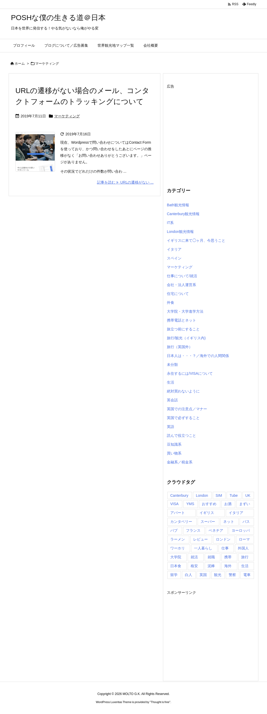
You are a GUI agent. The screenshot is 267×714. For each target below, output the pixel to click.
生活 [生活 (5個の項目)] (244, 566)
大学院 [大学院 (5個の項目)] (175, 557)
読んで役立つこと (181, 435)
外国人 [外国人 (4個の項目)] (243, 548)
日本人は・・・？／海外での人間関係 (198, 356)
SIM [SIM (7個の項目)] (219, 495)
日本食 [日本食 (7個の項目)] (175, 566)
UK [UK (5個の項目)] (247, 495)
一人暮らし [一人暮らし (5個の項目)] (203, 548)
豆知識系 (174, 444)
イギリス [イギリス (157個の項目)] (206, 513)
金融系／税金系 (179, 462)
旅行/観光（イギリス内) (186, 338)
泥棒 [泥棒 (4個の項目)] (211, 566)
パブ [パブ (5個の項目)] (174, 530)
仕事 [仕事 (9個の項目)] (225, 548)
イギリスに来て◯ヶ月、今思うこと (196, 240)
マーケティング (67, 116)
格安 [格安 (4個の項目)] (194, 566)
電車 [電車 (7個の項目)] (247, 575)
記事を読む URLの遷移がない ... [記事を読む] (125, 182)
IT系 (170, 223)
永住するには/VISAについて (190, 373)
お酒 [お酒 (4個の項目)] (228, 504)
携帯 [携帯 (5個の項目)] (228, 557)
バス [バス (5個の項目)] (246, 521)
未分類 (172, 364)
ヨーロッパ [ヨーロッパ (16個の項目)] (241, 530)
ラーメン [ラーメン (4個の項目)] (177, 539)
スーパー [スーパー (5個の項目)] (208, 521)
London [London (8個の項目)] (202, 495)
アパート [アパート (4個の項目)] (177, 513)
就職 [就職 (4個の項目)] (211, 557)
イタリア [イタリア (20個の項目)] (236, 513)
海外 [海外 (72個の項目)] (228, 566)
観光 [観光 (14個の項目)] (217, 575)
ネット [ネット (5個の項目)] (228, 521)
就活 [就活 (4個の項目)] (194, 557)
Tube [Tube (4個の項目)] (233, 495)
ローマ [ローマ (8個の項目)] (244, 539)
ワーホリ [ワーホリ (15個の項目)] (177, 548)
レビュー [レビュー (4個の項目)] (200, 539)
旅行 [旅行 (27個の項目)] (244, 557)
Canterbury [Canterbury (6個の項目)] (179, 495)
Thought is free (160, 702)
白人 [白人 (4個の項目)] (188, 575)
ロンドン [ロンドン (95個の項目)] (223, 539)
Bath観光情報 (178, 205)
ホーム (20, 63)
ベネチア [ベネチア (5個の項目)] (216, 530)
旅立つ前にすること (183, 329)
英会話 (172, 400)
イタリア (174, 249)
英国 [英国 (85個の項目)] (203, 575)
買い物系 (174, 453)
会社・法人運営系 (181, 285)
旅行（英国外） (179, 347)
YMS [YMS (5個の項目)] (190, 504)
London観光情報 (180, 231)
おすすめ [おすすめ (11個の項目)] (209, 504)
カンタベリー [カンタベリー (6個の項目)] (181, 521)
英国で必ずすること (183, 418)
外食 (170, 302)
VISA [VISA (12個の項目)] (174, 504)
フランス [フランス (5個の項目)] (193, 530)
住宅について (178, 294)
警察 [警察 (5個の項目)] (232, 575)
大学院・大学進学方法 (185, 311)
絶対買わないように (183, 391)
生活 (170, 382)
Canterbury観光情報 (183, 214)
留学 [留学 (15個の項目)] (174, 575)
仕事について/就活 (182, 276)
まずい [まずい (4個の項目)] (244, 504)
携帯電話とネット (181, 320)
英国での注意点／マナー (187, 409)
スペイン (174, 258)
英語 (170, 427)
